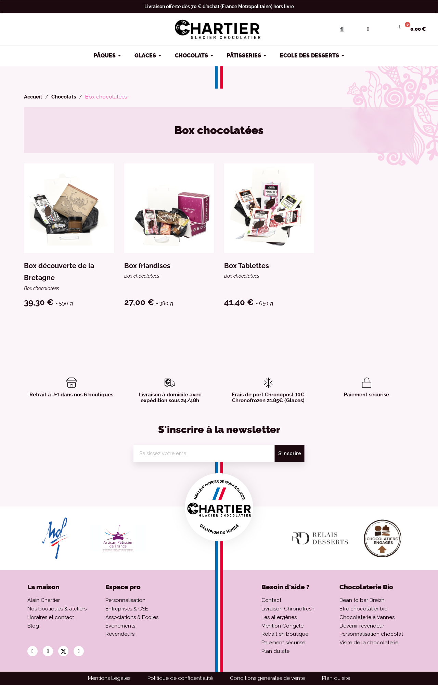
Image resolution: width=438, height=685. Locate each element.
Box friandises (147, 266)
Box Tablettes (246, 266)
